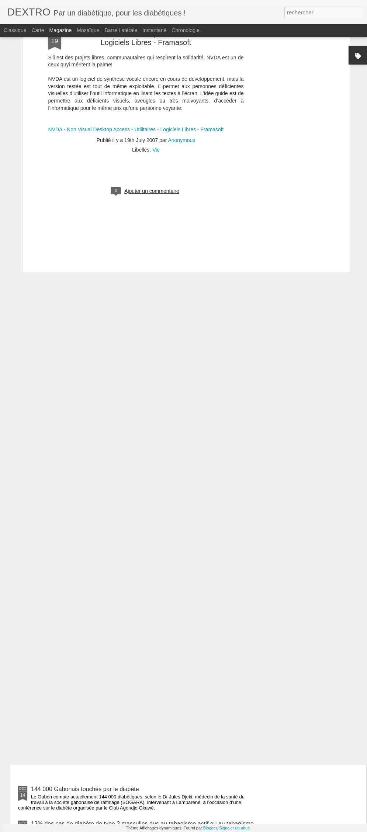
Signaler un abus (234, 828)
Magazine (60, 30)
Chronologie (186, 30)
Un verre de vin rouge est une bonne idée (168, 705)
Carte (37, 30)
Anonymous (181, 49)
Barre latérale (120, 30)
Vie (156, 59)
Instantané (154, 30)
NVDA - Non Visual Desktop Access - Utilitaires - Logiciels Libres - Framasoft (136, 38)
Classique (15, 30)
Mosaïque (88, 30)
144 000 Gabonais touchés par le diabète (85, 789)
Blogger (210, 828)
